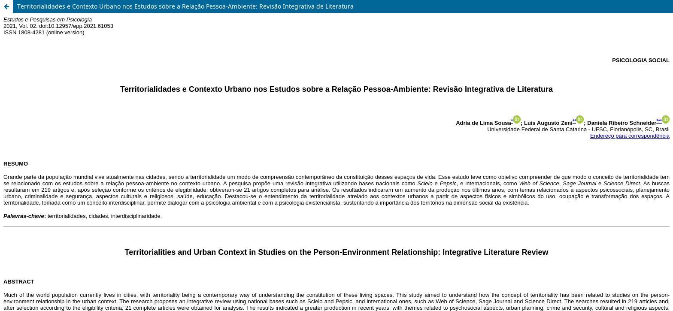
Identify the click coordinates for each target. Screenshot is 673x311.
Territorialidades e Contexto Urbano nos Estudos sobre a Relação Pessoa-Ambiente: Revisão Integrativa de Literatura (185, 6)
